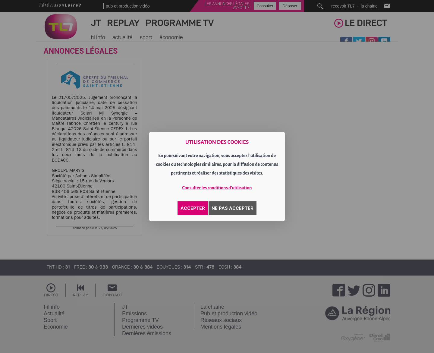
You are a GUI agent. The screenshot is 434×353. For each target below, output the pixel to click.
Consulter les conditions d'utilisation (217, 187)
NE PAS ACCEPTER (232, 208)
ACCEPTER (193, 208)
